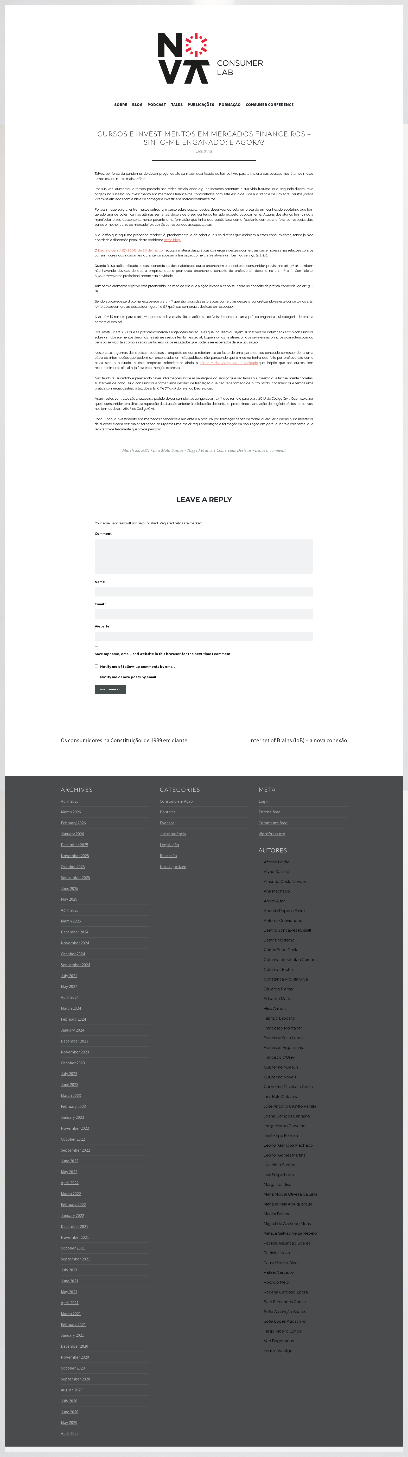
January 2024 (72, 1030)
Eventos (167, 822)
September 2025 (75, 877)
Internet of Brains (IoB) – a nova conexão (298, 740)
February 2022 (73, 1204)
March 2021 (71, 1313)
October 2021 (73, 1248)
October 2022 (73, 1139)
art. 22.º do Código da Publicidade (229, 363)
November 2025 (75, 855)
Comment (104, 534)
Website (102, 626)
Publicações (201, 104)
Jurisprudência (173, 833)
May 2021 (69, 1291)
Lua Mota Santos (168, 450)
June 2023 (69, 1084)
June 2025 (69, 888)
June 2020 (69, 1411)
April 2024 (70, 997)
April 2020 (70, 1433)
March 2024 (71, 1008)
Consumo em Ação (176, 801)
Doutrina (204, 151)
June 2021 (69, 1280)
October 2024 (73, 953)
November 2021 (75, 1237)
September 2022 (75, 1150)
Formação (230, 104)
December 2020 (74, 1346)
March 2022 (71, 1193)
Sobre (120, 104)
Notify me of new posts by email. (128, 677)
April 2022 (70, 1182)
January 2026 (72, 833)
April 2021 (70, 1302)
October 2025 (73, 866)
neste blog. (172, 240)
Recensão (168, 855)
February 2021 (73, 1324)
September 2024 (75, 964)
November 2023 (75, 1051)
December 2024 (74, 931)
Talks (177, 104)
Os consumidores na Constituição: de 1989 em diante (124, 740)
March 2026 (71, 811)
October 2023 (73, 1062)
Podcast (157, 104)
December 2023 (74, 1041)
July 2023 (69, 1073)
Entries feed (269, 811)
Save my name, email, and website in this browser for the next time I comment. (163, 654)
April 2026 (70, 801)
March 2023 (71, 1095)
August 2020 (71, 1389)
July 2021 (69, 1269)
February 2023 (73, 1106)
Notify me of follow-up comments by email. (138, 667)
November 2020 (75, 1357)
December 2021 (74, 1226)
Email (100, 604)
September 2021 (75, 1258)
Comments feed (273, 822)
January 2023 (72, 1117)
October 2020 (73, 1368)
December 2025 (74, 844)
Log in (264, 801)
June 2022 (69, 1160)
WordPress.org (272, 833)
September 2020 (75, 1378)
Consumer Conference (270, 104)
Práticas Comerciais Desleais (226, 450)
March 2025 (71, 921)
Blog (137, 104)
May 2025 (69, 899)
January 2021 (72, 1335)
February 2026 (73, 822)
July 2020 (69, 1400)
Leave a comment (270, 450)
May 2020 (69, 1422)
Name (101, 582)
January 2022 (72, 1215)
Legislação (169, 844)
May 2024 (69, 986)
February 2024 (73, 1019)
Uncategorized (173, 866)
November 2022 (75, 1128)
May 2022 (69, 1171)
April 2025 (70, 910)
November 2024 (75, 942)
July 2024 (69, 975)
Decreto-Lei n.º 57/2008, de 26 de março (130, 250)
